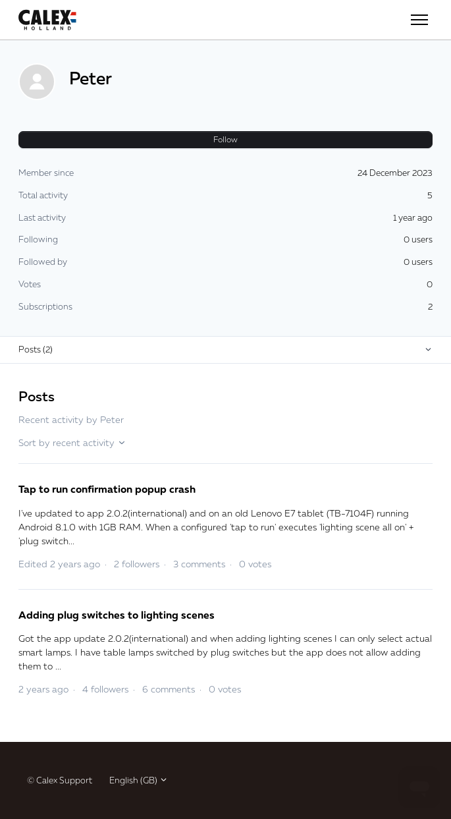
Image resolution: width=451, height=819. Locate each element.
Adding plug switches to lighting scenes (116, 615)
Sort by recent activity (72, 442)
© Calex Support (59, 780)
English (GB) (138, 780)
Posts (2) (35, 349)
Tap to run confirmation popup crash (107, 489)
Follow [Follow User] (225, 139)
